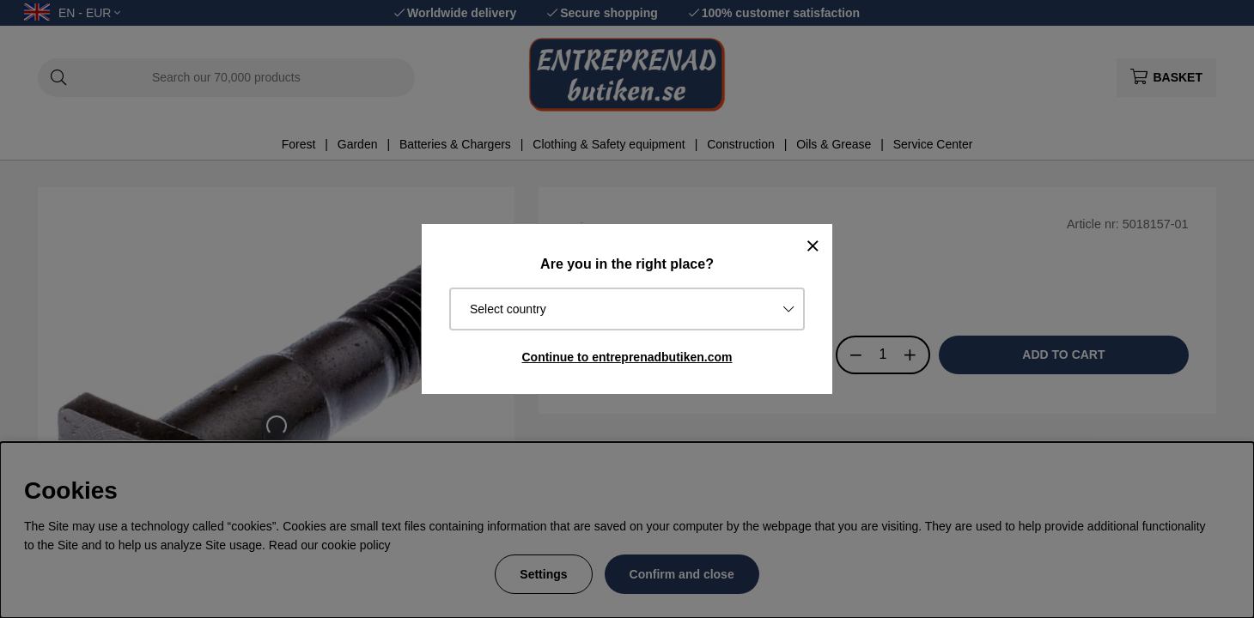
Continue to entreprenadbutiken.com (626, 357)
